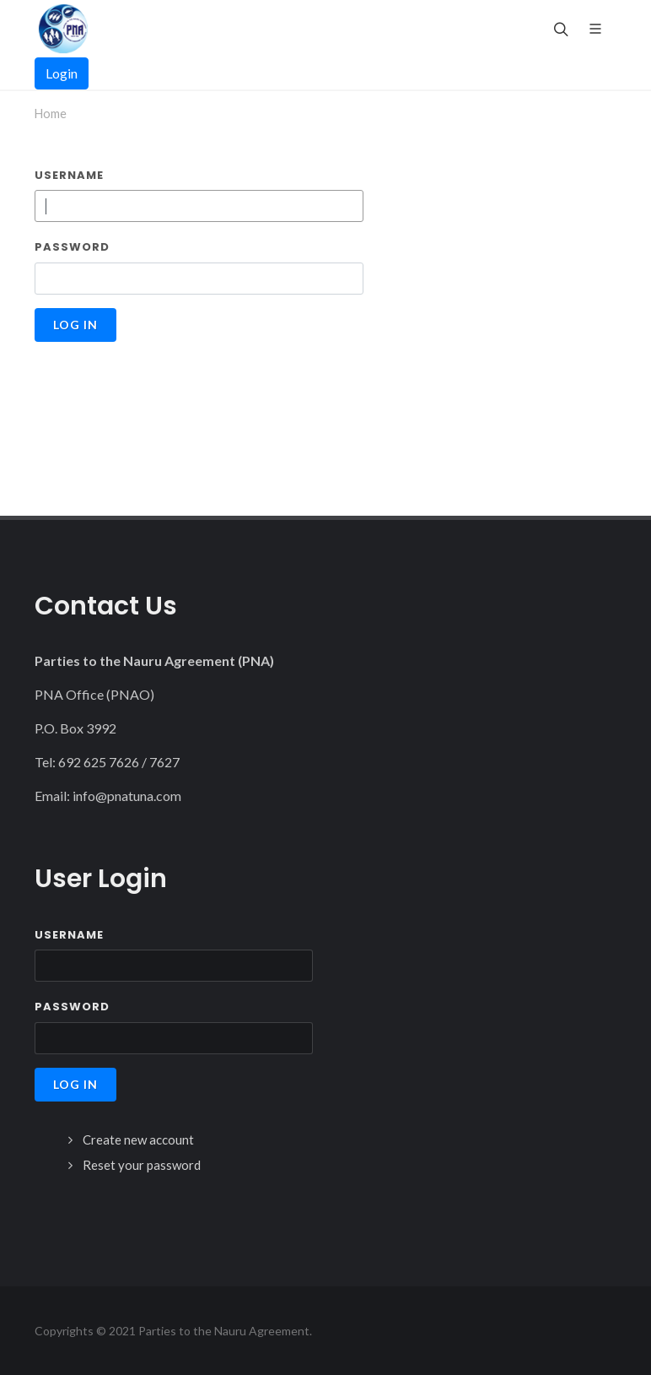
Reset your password (142, 1164)
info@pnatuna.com (127, 796)
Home (51, 113)
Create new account (138, 1139)
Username (69, 175)
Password (72, 247)
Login (62, 73)
